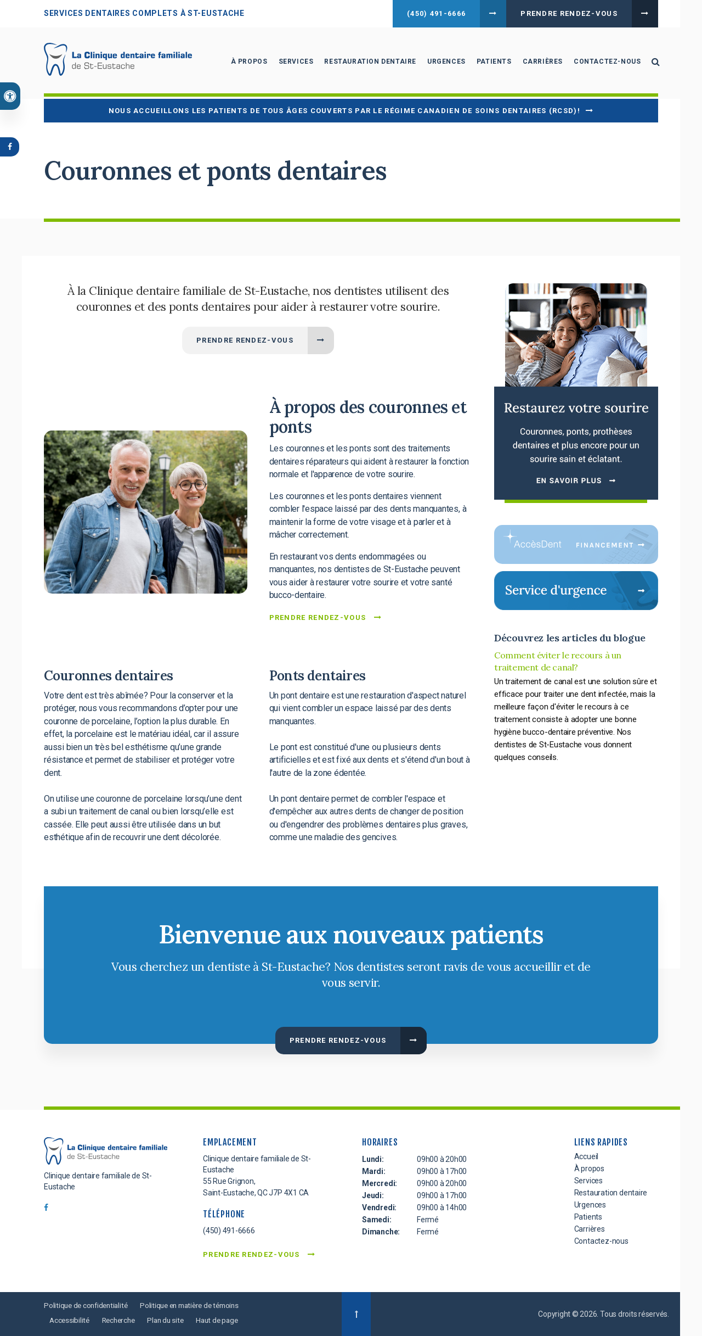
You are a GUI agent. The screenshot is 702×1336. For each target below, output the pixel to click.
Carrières (540, 63)
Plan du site (171, 1320)
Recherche (122, 1320)
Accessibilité (70, 1320)
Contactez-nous (605, 63)
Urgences (445, 63)
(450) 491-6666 (436, 13)
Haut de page (225, 1320)
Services (294, 63)
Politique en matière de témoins (198, 1305)
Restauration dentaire (368, 63)
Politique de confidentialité (88, 1305)
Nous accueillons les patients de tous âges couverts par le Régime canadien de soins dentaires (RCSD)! (344, 111)
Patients (491, 63)
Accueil (586, 1156)
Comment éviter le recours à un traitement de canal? (557, 661)
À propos (247, 63)
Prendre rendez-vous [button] (569, 13)
